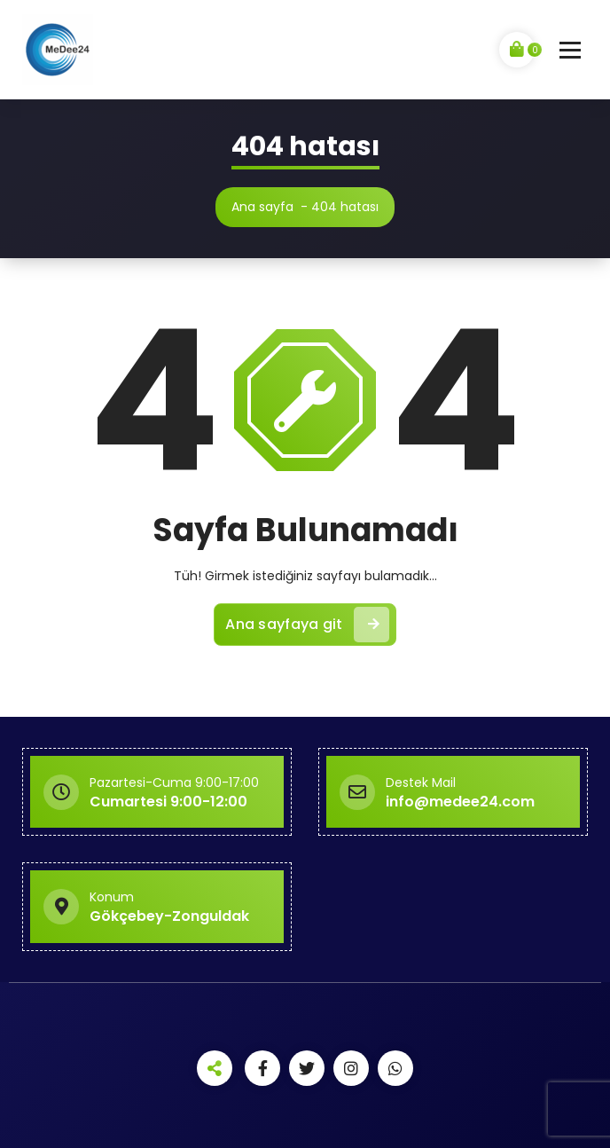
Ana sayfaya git (307, 624)
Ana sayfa (262, 207)
